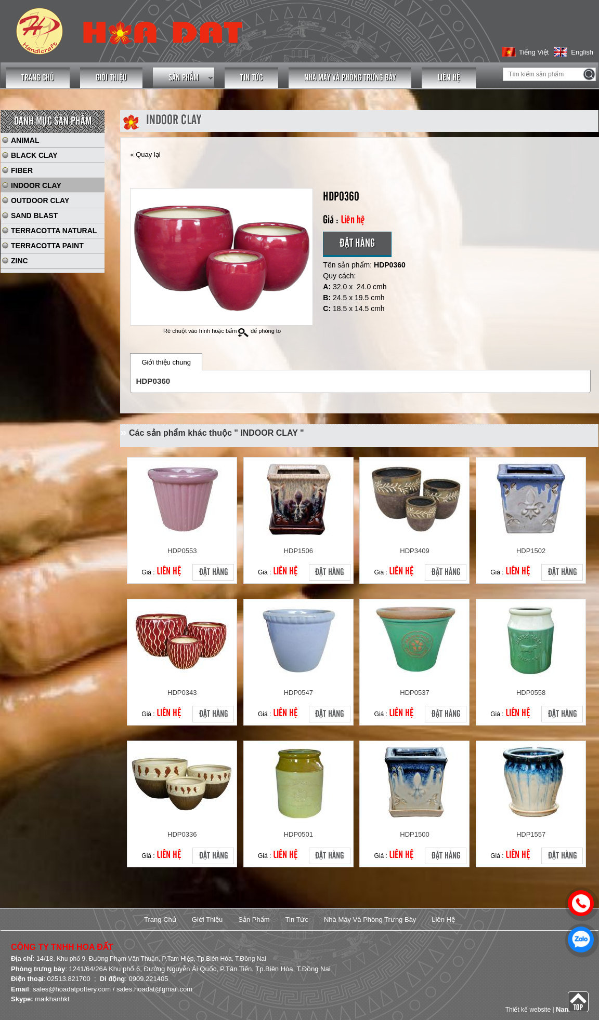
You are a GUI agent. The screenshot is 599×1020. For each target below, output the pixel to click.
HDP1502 (530, 551)
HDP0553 (182, 551)
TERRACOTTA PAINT (47, 245)
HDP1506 (298, 551)
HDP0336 (182, 834)
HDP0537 (414, 692)
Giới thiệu (111, 78)
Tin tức (251, 78)
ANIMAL (25, 140)
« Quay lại (145, 154)
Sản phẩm (183, 78)
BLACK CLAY (34, 155)
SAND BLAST (34, 215)
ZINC (19, 261)
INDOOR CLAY (36, 185)
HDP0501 (298, 834)
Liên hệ (448, 78)
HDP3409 (414, 551)
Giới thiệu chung (166, 362)
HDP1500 (414, 834)
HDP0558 (530, 692)
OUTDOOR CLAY (40, 200)
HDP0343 (182, 692)
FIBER (22, 170)
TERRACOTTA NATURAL (54, 230)
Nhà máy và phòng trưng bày (350, 78)
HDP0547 (298, 692)
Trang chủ (37, 78)
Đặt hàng (357, 243)
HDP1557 (530, 834)
